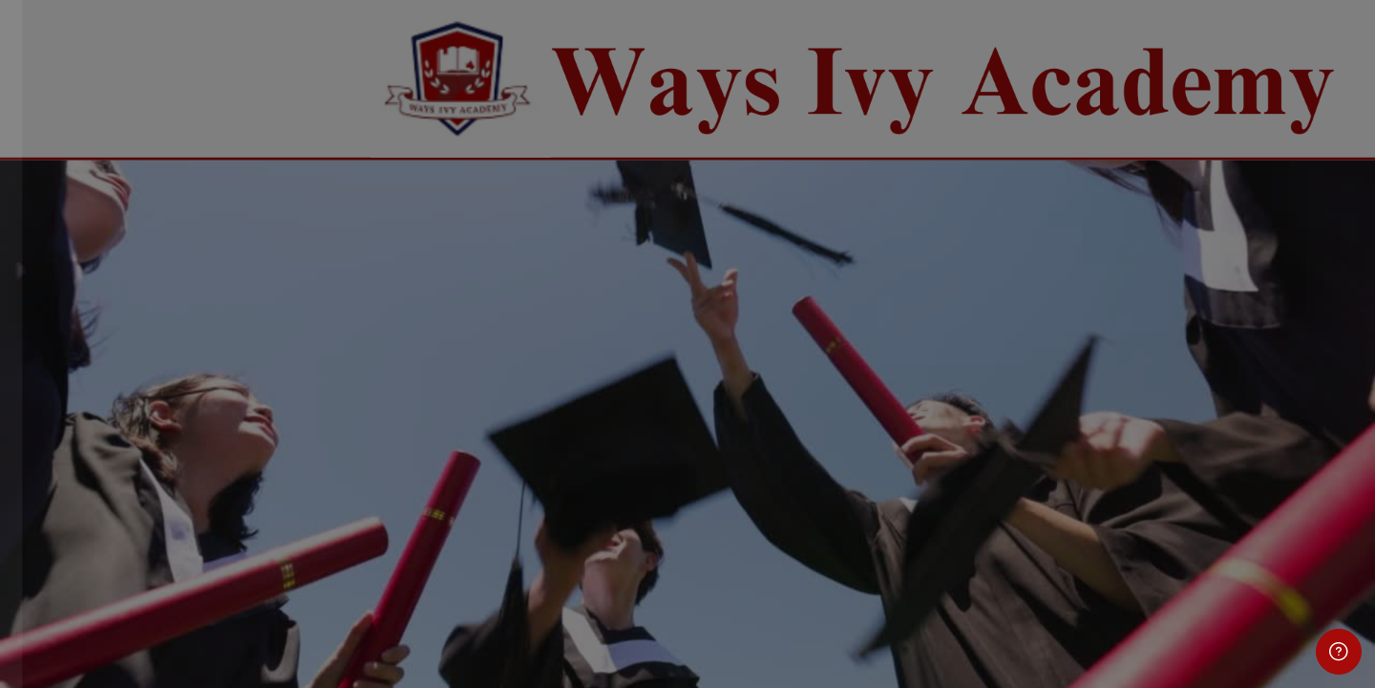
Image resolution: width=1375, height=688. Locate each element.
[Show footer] (1339, 652)
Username (65, 283)
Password (64, 380)
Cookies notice (202, 647)
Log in (201, 526)
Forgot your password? (305, 472)
